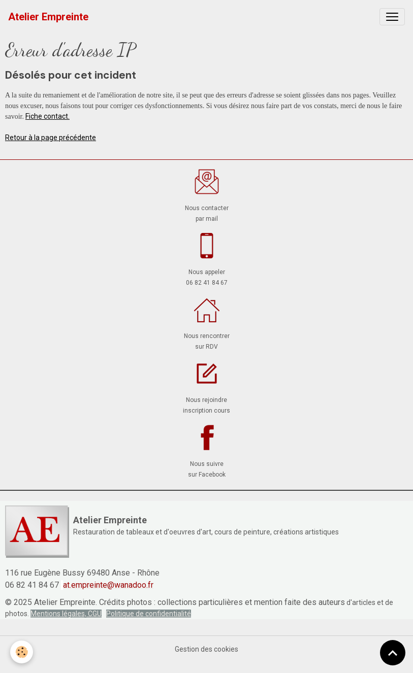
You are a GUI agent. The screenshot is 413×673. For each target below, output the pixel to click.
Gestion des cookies (206, 649)
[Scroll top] (392, 652)
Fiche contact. (47, 116)
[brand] (48, 16)
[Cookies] (21, 652)
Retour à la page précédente (50, 137)
